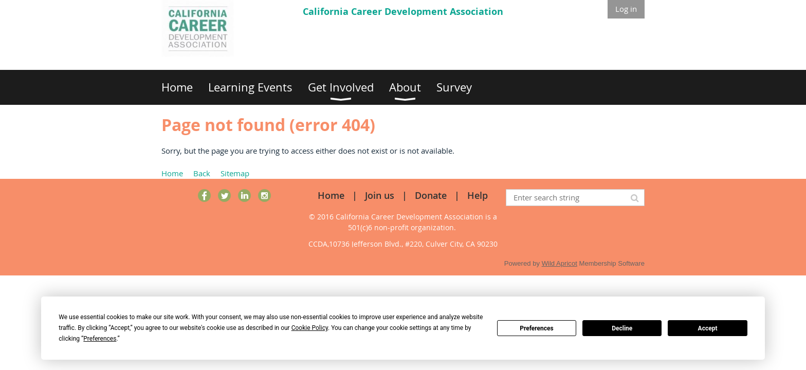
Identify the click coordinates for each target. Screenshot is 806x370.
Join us (379, 195)
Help (477, 195)
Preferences (537, 328)
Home (172, 173)
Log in (626, 9)
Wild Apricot (559, 263)
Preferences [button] (99, 338)
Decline (622, 328)
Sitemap (235, 173)
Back (201, 173)
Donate (431, 195)
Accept (708, 328)
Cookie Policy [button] (309, 327)
